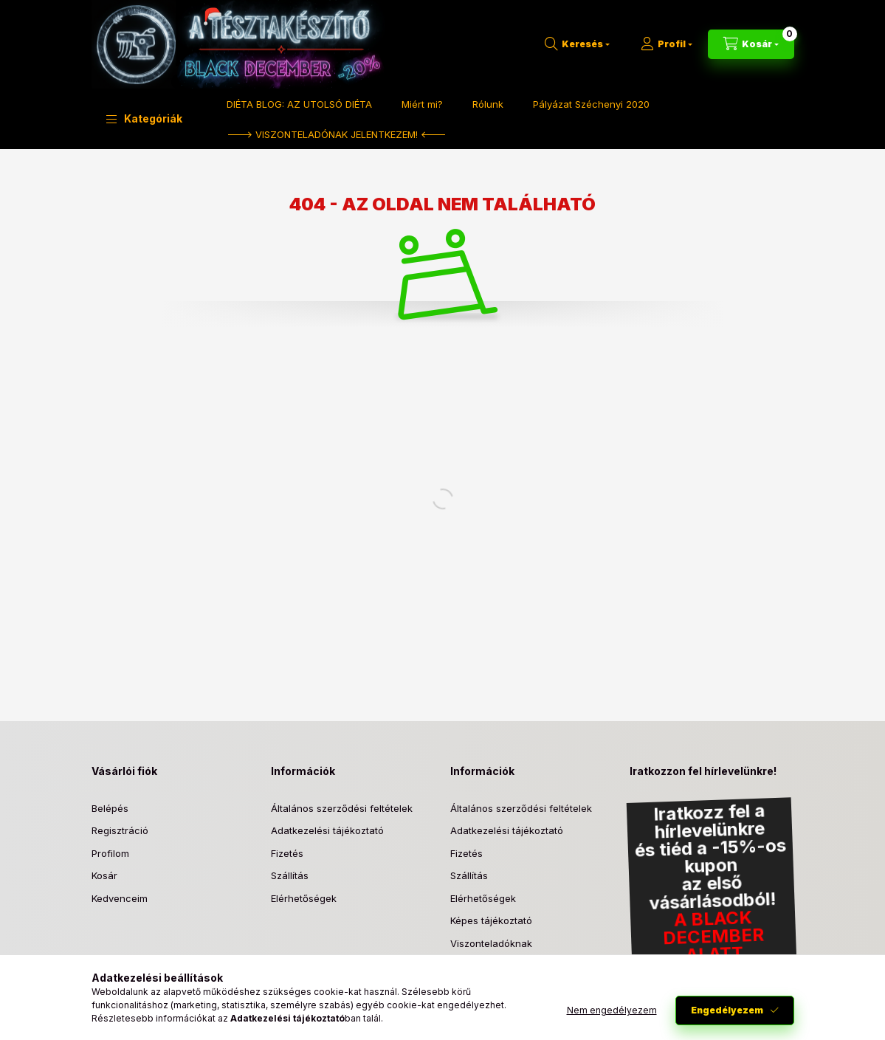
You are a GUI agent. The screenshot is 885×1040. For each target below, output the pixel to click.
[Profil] (666, 44)
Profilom (110, 853)
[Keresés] (577, 44)
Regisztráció (120, 830)
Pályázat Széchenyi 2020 (591, 104)
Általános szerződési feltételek (342, 808)
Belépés (110, 808)
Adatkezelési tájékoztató (327, 830)
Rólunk (487, 104)
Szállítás (290, 875)
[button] (144, 119)
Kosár (104, 875)
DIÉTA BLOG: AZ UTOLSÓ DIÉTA (299, 104)
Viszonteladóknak (491, 943)
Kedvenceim (120, 898)
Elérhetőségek (304, 898)
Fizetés (287, 853)
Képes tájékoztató (491, 920)
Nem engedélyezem (612, 1010)
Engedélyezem (727, 1010)
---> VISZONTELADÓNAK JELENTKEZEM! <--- (337, 134)
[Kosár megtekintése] (751, 44)
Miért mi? (422, 104)
